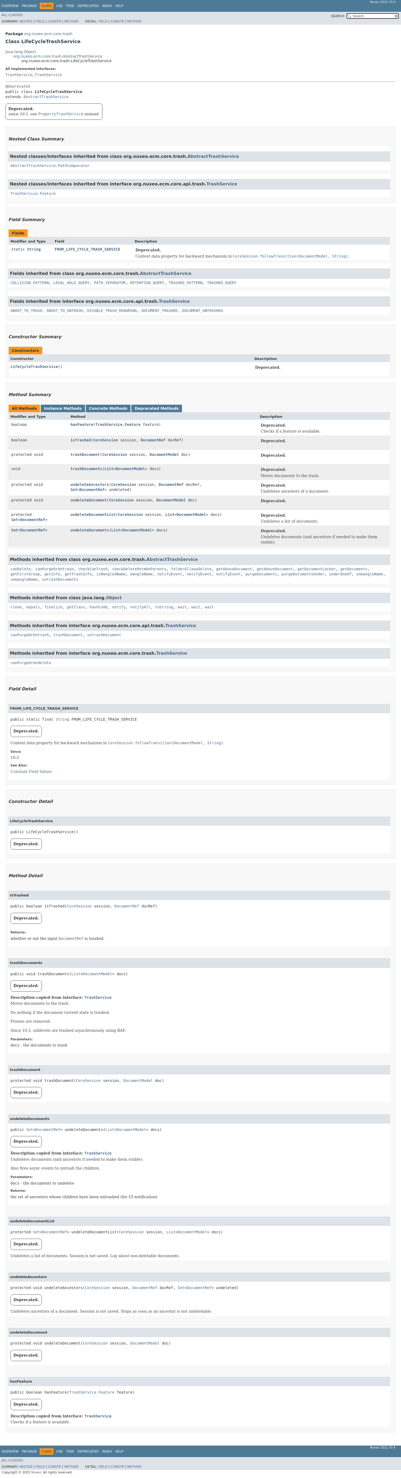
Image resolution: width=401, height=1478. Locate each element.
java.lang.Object (20, 52)
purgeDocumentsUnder (303, 574)
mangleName (141, 574)
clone (16, 607)
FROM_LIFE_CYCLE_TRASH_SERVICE (87, 249)
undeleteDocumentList (93, 514)
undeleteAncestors (89, 484)
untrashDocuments (60, 579)
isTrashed (80, 440)
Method (71, 21)
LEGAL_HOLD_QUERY (71, 283)
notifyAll (140, 607)
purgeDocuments (261, 574)
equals (33, 607)
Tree (70, 6)
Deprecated (88, 6)
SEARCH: (338, 16)
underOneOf (340, 574)
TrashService (18, 75)
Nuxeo (36, 1472)
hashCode (98, 607)
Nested (25, 21)
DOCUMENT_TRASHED (160, 310)
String (34, 249)
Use (59, 6)
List (109, 469)
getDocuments (353, 569)
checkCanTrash (93, 569)
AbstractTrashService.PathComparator (50, 165)
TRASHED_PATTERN (185, 283)
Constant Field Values (31, 771)
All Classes (12, 15)
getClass (76, 607)
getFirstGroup (25, 574)
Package (29, 6)
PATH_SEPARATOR (110, 283)
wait (182, 607)
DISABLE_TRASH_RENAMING (112, 310)
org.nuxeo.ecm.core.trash (48, 34)
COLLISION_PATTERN (29, 283)
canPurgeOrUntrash (54, 569)
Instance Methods (62, 408)
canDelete (20, 569)
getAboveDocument (234, 569)
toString (164, 607)
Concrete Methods (108, 408)
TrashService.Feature (33, 193)
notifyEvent (169, 574)
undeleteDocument (88, 500)
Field (39, 21)
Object (114, 597)
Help (119, 6)
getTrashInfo (78, 574)
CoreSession (105, 440)
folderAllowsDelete (191, 569)
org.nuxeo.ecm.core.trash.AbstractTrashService (57, 56)
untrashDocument (104, 635)
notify (119, 607)
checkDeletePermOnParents (139, 569)
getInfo (52, 574)
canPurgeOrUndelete (30, 663)
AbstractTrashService (46, 97)
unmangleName (369, 574)
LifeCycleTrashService (34, 366)
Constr (54, 21)
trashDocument (85, 454)
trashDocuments (86, 469)
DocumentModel (164, 454)
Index (107, 6)
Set (73, 489)
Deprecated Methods (157, 408)
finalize (53, 607)
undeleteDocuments (89, 530)
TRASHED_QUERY (221, 283)
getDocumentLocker (316, 569)
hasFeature (81, 424)
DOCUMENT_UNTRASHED (202, 310)
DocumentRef (152, 440)
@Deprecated (17, 86)
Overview (10, 6)
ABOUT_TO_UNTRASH (65, 310)
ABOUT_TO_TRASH (26, 310)
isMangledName (111, 574)
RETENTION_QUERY (147, 283)
